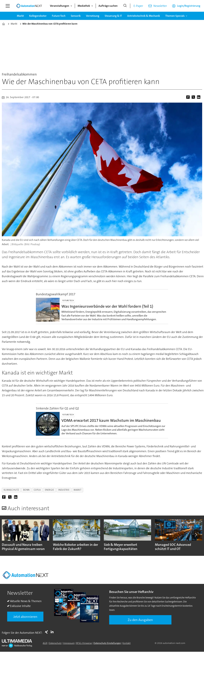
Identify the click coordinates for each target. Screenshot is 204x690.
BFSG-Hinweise (84, 643)
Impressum (68, 643)
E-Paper (138, 6)
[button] (195, 534)
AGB (45, 643)
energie (49, 489)
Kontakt (127, 643)
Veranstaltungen (59, 6)
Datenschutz (55, 643)
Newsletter (160, 6)
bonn (26, 489)
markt (77, 489)
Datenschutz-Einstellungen (107, 643)
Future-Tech (58, 16)
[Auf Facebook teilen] (188, 97)
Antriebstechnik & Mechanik (143, 16)
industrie (64, 489)
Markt (20, 16)
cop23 (37, 489)
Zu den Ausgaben (140, 620)
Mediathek (84, 6)
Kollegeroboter (38, 16)
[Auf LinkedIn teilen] (199, 97)
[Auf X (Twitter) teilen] (193, 97)
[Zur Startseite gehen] (29, 5)
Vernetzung (92, 16)
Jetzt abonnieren (25, 616)
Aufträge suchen (108, 6)
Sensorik (76, 16)
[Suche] (125, 6)
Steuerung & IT (113, 16)
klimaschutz (11, 489)
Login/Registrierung (188, 6)
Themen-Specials (175, 16)
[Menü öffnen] (8, 6)
